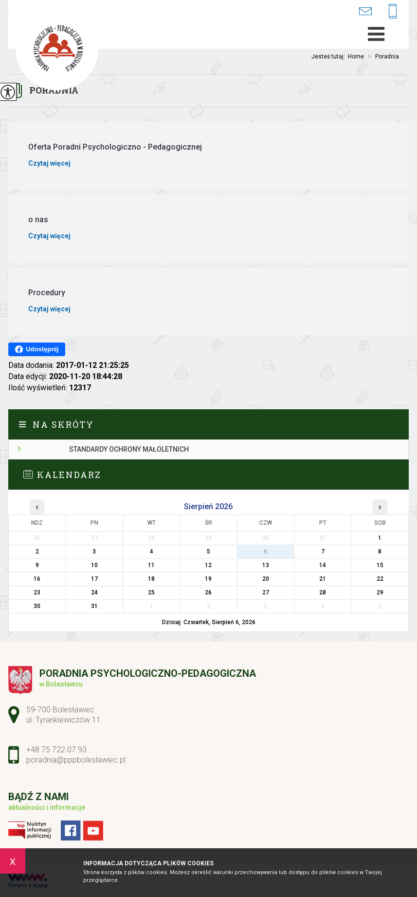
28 (322, 592)
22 (380, 578)
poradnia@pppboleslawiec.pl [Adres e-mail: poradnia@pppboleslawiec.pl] (76, 759)
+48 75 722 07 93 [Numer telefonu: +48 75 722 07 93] (56, 749)
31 (94, 606)
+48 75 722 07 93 (393, 12)
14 (322, 565)
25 (151, 592)
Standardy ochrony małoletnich (129, 449)
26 (208, 592)
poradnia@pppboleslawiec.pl (365, 11)
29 (380, 592)
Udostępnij (36, 349)
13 (265, 565)
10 (94, 565)
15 (380, 565)
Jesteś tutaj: (329, 56)
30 (37, 606)
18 (151, 578)
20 (265, 578)
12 (208, 565)
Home (356, 56)
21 (322, 578)
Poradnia (381, 56)
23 (37, 592)
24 (94, 592)
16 (37, 578)
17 (94, 578)
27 (265, 592)
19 (208, 578)
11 (151, 565)
